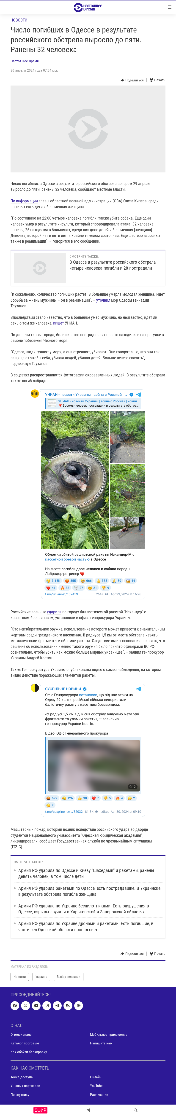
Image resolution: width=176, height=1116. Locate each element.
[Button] (132, 80)
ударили (54, 611)
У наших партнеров (25, 1086)
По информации (24, 201)
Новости (19, 20)
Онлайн (96, 1077)
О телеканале (21, 1034)
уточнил (103, 300)
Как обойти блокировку (29, 1052)
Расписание (99, 1094)
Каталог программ (25, 1043)
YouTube (96, 1086)
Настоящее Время (25, 61)
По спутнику (20, 1094)
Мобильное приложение (108, 1034)
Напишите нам (101, 1043)
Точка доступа (22, 1077)
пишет (58, 323)
